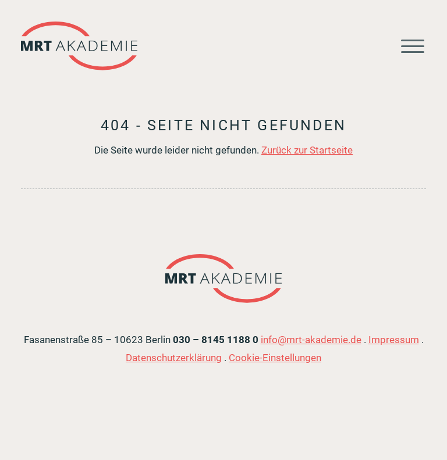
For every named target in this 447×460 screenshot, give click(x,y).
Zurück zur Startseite (307, 150)
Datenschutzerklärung (174, 357)
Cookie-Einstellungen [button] (275, 357)
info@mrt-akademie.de (311, 339)
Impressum (393, 339)
